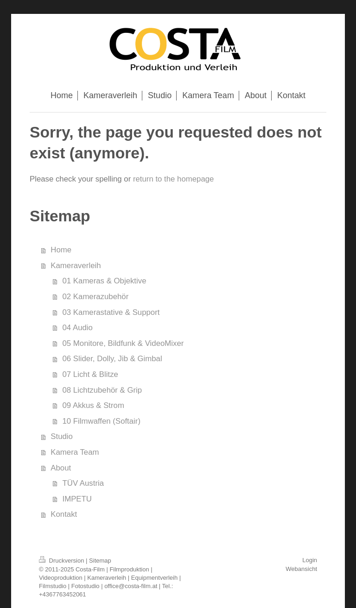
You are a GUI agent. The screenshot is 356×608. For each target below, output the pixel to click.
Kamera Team (75, 452)
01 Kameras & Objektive (104, 280)
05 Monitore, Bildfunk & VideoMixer (123, 343)
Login (309, 560)
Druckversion (62, 560)
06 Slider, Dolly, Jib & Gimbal (112, 358)
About (61, 468)
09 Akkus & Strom (93, 405)
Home (61, 249)
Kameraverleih (76, 265)
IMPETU (77, 499)
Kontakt (64, 514)
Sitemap (100, 560)
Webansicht (301, 568)
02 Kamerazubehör (96, 296)
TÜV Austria (83, 483)
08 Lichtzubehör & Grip (102, 390)
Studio (62, 436)
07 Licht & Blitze (90, 374)
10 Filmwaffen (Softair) (102, 421)
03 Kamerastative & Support (111, 312)
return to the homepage (173, 179)
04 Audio (78, 327)
